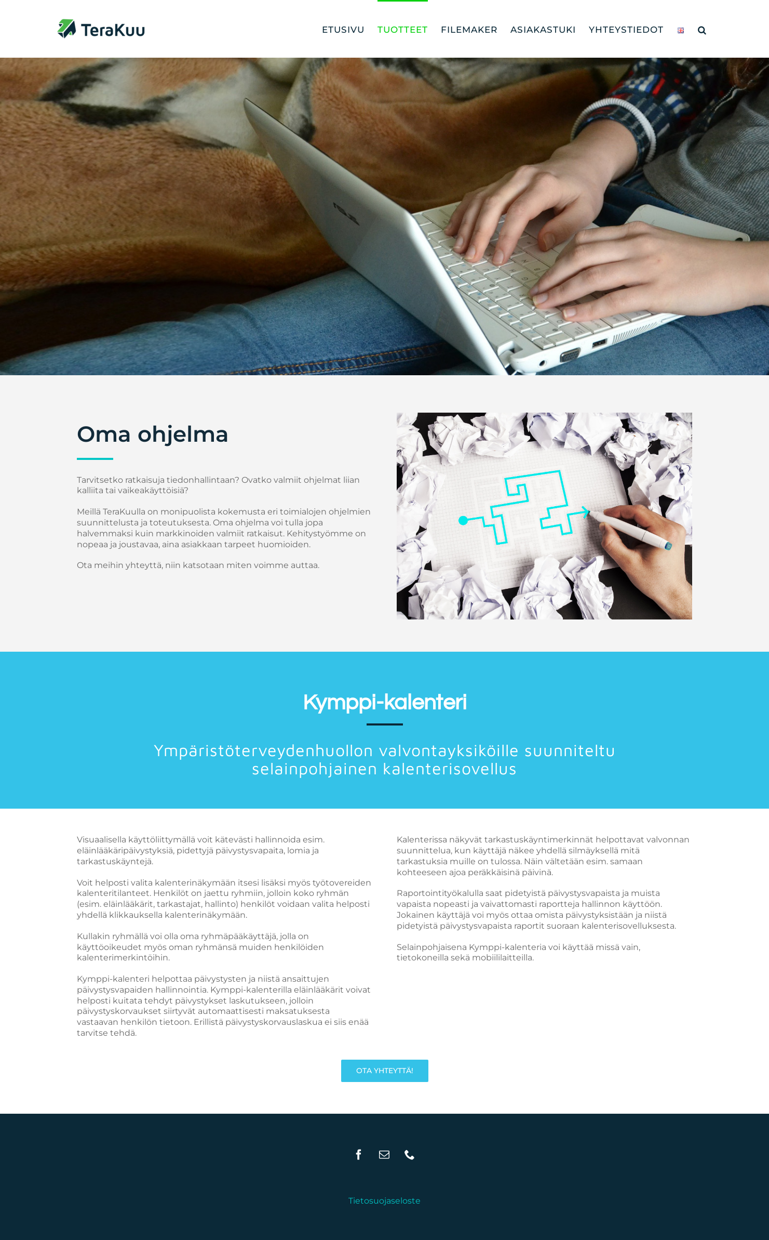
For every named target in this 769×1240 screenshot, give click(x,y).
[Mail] (384, 1155)
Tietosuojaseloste (384, 1201)
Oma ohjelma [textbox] (153, 434)
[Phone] (410, 1155)
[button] (702, 29)
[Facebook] (359, 1155)
